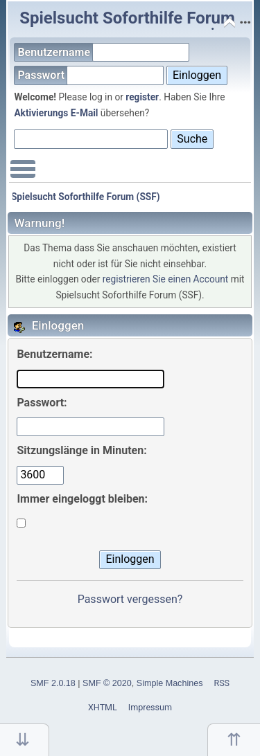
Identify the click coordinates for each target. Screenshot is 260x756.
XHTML (102, 707)
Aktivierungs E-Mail (56, 112)
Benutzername (103, 52)
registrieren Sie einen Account (166, 279)
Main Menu (22, 176)
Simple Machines (170, 683)
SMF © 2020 (107, 683)
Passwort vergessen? (130, 599)
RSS (221, 683)
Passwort (90, 75)
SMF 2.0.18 (53, 683)
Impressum (150, 707)
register (142, 96)
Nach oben (233, 739)
